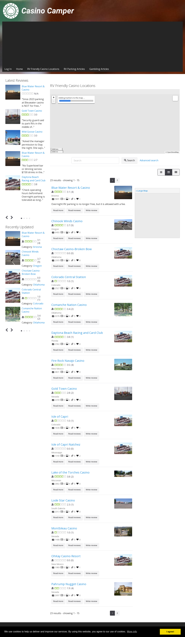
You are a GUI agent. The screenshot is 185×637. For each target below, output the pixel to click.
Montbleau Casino (64, 528)
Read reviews (74, 210)
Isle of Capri (59, 417)
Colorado (38, 303)
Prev (7, 217)
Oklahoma (39, 284)
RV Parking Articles (74, 69)
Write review (91, 210)
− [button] (54, 101)
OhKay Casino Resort (66, 556)
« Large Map (142, 190)
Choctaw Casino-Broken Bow (71, 249)
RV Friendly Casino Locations (43, 69)
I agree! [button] (170, 631)
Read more (58, 210)
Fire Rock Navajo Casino (67, 361)
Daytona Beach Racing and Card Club (77, 333)
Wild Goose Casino (32, 131)
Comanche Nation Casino (69, 305)
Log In (8, 69)
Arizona (37, 246)
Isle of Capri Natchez (65, 444)
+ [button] (54, 97)
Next (11, 217)
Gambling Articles (99, 69)
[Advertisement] (92, 44)
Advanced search (149, 160)
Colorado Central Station (68, 277)
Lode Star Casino (63, 500)
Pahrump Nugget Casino (68, 584)
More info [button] (132, 631)
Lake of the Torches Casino (70, 472)
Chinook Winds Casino (67, 221)
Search (129, 160)
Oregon (37, 265)
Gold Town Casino (64, 389)
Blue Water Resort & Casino (70, 188)
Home (19, 69)
